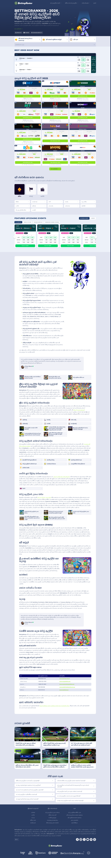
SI (16, 839)
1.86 (78, 242)
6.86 (32, 237)
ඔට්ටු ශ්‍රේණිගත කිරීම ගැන (74, 812)
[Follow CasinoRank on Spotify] (91, 839)
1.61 (46, 242)
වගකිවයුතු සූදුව (52, 817)
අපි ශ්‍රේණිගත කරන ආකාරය (74, 817)
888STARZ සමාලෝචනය (55, 120)
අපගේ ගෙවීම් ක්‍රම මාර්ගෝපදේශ (62, 476)
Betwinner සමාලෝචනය (82, 98)
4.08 (28, 237)
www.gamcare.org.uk (64, 678)
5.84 (55, 237)
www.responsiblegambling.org (66, 684)
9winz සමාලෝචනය (27, 141)
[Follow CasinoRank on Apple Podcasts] (94, 839)
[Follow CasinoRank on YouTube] (87, 839)
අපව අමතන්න (74, 820)
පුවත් (94, 3)
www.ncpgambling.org (64, 681)
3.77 (73, 237)
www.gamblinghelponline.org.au (67, 687)
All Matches (18, 222)
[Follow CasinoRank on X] (84, 839)
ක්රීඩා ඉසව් (33, 820)
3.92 (51, 242)
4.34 (69, 237)
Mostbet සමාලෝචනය (55, 98)
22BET (18, 237)
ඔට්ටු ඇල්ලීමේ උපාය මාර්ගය (52, 812)
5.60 (55, 242)
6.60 (32, 242)
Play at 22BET (25, 245)
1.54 (24, 242)
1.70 (92, 242)
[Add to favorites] (16, 57)
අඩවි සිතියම (74, 823)
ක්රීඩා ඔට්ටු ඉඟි (52, 815)
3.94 (28, 242)
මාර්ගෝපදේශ (85, 3)
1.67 (46, 237)
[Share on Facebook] (26, 32)
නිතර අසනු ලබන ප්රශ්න (52, 823)
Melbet (18, 242)
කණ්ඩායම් (33, 823)
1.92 (78, 237)
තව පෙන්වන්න (55, 169)
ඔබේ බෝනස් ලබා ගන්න (28, 96)
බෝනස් (33, 812)
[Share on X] (18, 32)
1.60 (24, 237)
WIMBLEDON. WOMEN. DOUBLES (52, 222)
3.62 (73, 242)
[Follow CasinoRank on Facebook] (77, 839)
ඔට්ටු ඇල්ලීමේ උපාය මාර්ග (44, 497)
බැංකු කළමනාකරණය (52, 820)
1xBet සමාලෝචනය (27, 98)
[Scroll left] (14, 236)
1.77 (92, 237)
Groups (93, 218)
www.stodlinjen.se (63, 689)
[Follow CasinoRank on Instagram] (80, 839)
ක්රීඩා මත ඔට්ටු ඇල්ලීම (71, 3)
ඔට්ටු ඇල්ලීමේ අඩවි (55, 3)
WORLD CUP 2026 (27, 222)
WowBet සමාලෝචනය (83, 120)
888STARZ (18, 239)
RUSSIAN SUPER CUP (38, 222)
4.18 (69, 242)
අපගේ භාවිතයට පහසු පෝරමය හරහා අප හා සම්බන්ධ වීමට (54, 705)
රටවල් (33, 817)
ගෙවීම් (33, 815)
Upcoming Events (84, 218)
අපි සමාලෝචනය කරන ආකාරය (75, 815)
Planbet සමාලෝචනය (28, 120)
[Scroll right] (95, 236)
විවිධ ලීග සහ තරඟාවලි (79, 410)
